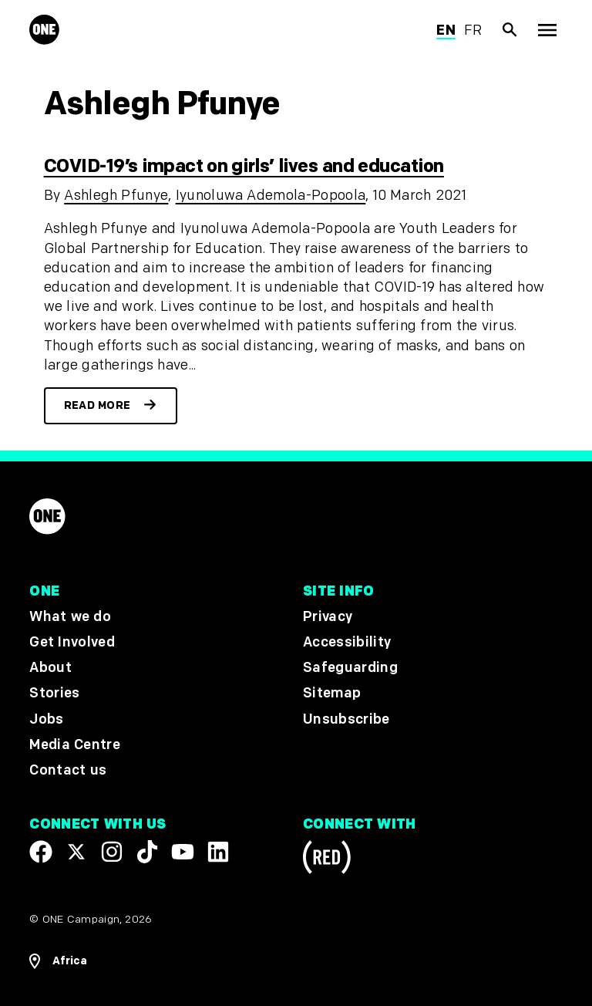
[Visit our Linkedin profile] (218, 851)
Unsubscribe (346, 719)
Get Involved (71, 642)
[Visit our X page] (76, 851)
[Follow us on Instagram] (111, 851)
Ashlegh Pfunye (116, 195)
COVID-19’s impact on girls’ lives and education (244, 166)
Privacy (327, 617)
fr (473, 30)
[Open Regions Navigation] (58, 961)
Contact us (67, 770)
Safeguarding (350, 668)
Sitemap (332, 694)
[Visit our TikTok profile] (147, 851)
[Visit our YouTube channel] (182, 851)
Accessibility (347, 642)
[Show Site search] (510, 30)
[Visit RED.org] (327, 859)
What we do (69, 617)
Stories (54, 694)
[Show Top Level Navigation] (547, 30)
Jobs (46, 719)
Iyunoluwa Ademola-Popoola (271, 195)
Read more (97, 405)
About (50, 668)
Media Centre (74, 745)
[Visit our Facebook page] (40, 851)
